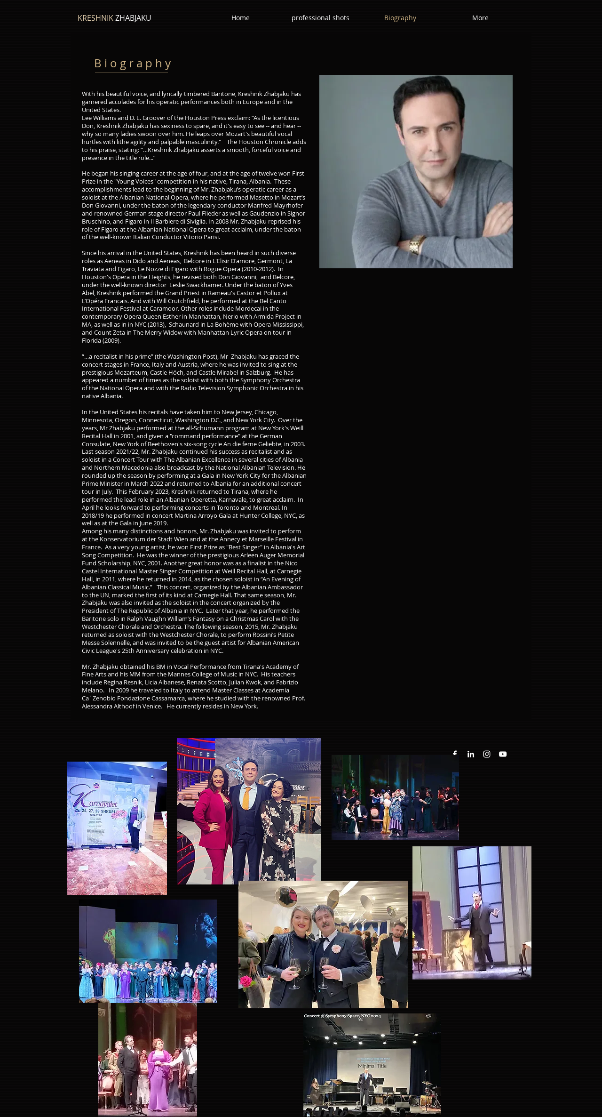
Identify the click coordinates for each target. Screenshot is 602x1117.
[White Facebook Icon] (454, 754)
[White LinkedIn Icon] (470, 754)
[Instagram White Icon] (486, 754)
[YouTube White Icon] (502, 754)
